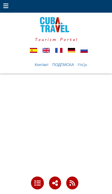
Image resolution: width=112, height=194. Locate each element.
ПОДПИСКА (63, 65)
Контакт (42, 65)
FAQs (82, 65)
